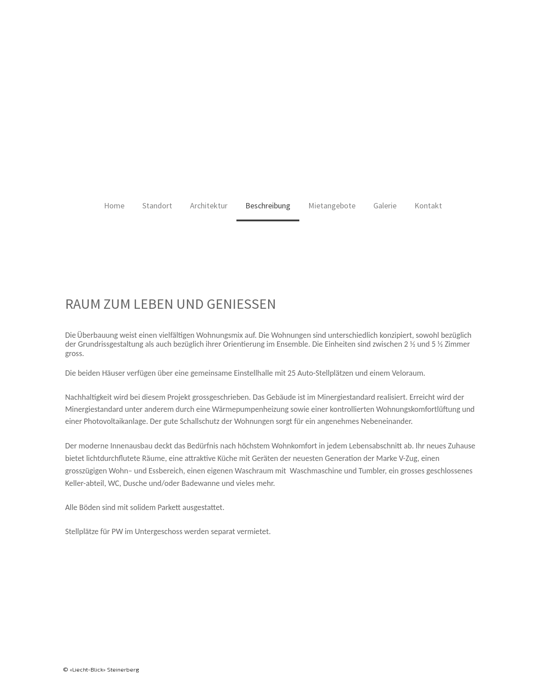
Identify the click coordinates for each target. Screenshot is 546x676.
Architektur (209, 205)
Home (114, 205)
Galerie (385, 205)
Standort (157, 205)
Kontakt (428, 205)
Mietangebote (332, 205)
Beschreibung (267, 205)
